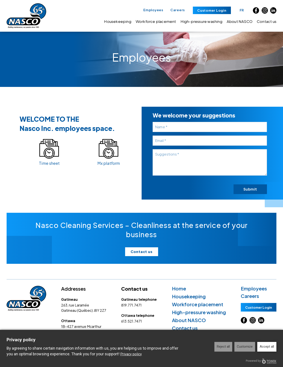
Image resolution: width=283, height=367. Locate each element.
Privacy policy (131, 354)
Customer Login (211, 10)
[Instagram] (264, 10)
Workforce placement (156, 21)
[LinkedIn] (273, 10)
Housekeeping (117, 21)
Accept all (267, 347)
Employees (153, 10)
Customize (245, 347)
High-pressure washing (201, 21)
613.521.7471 (131, 321)
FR (242, 10)
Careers (177, 10)
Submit (250, 189)
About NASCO (239, 21)
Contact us (266, 21)
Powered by (261, 361)
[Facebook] (256, 10)
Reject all (223, 347)
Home (179, 288)
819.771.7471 (131, 305)
